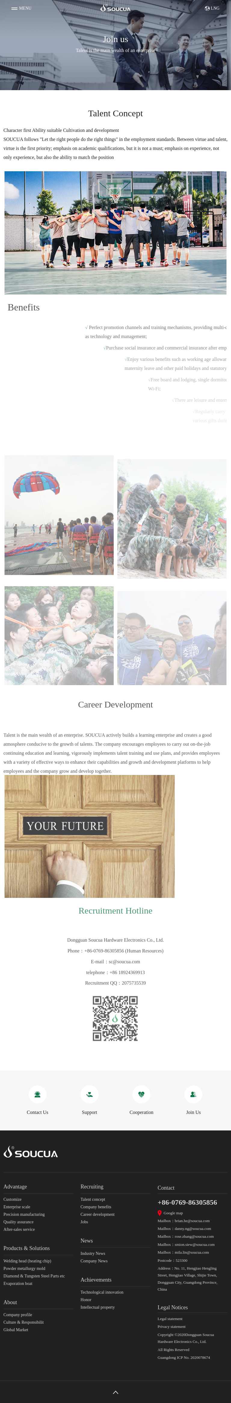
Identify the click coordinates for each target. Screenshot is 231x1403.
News (87, 1241)
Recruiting (92, 1187)
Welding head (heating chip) (27, 1261)
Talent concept (93, 1199)
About (10, 1302)
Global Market (16, 1330)
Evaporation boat (18, 1283)
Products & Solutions (27, 1248)
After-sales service (19, 1229)
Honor (86, 1300)
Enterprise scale (17, 1207)
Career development (98, 1214)
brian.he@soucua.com (192, 1220)
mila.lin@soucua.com (192, 1252)
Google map (173, 1213)
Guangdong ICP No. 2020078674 (184, 1357)
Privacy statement (172, 1326)
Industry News (93, 1253)
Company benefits (96, 1207)
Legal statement (170, 1318)
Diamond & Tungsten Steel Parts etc (34, 1276)
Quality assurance (19, 1222)
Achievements (96, 1280)
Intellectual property (98, 1307)
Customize (13, 1199)
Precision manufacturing (24, 1214)
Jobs (84, 1222)
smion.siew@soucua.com (195, 1244)
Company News (94, 1261)
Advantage (15, 1187)
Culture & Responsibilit (24, 1322)
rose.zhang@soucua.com (194, 1236)
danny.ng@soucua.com (193, 1228)
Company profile (18, 1315)
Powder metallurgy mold (24, 1268)
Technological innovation (102, 1292)
